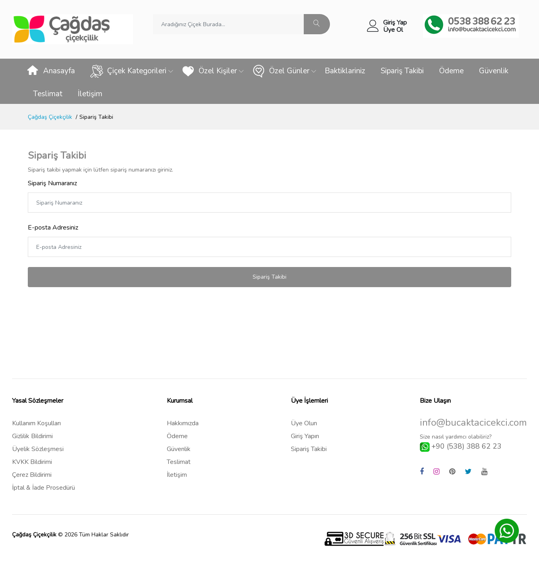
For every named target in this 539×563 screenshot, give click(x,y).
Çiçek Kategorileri (128, 71)
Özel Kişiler (209, 71)
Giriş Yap (395, 22)
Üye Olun (304, 423)
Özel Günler (280, 71)
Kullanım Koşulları (36, 423)
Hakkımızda (183, 423)
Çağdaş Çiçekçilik (50, 117)
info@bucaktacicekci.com (473, 422)
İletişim (90, 94)
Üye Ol (393, 29)
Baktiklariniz (345, 71)
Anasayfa (50, 71)
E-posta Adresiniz (53, 227)
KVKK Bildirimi (32, 462)
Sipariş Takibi (402, 71)
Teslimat (47, 94)
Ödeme (451, 71)
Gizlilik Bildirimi (32, 436)
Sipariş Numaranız (52, 183)
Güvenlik (493, 71)
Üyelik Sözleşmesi (38, 449)
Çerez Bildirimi (32, 475)
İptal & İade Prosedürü (43, 488)
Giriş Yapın (305, 436)
